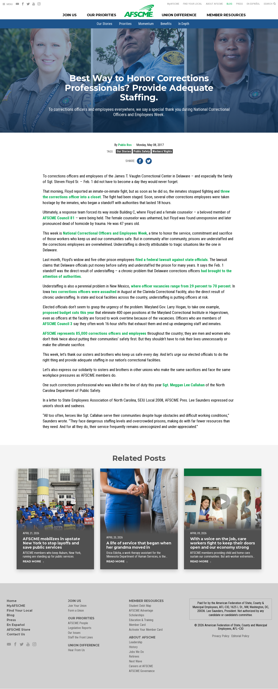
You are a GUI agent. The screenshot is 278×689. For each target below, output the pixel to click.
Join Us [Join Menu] (70, 15)
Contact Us (16, 634)
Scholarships (136, 615)
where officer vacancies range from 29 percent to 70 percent (181, 286)
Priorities (125, 24)
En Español (250, 3)
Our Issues (74, 633)
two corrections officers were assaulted (83, 291)
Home (12, 601)
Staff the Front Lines (80, 637)
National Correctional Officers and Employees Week (105, 233)
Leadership (135, 642)
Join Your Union (77, 606)
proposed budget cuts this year (68, 312)
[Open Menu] (7, 4)
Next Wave (135, 661)
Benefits (166, 24)
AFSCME (171, 3)
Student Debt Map (140, 606)
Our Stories (104, 24)
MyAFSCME (16, 606)
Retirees (134, 656)
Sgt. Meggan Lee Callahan (184, 385)
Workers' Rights (162, 153)
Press (237, 3)
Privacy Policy (220, 636)
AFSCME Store (18, 629)
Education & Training (141, 620)
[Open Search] (269, 4)
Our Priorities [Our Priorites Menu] (101, 15)
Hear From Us (76, 650)
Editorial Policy (240, 636)
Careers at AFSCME (141, 666)
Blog (227, 3)
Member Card (137, 625)
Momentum (146, 24)
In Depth (183, 24)
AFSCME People (78, 623)
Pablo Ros (125, 146)
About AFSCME (211, 3)
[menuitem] (104, 23)
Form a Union (76, 610)
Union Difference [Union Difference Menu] (179, 15)
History (133, 647)
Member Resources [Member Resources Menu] (226, 15)
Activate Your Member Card (146, 629)
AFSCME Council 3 (57, 323)
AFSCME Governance (142, 671)
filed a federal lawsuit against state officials (171, 259)
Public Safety (142, 153)
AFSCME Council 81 (59, 218)
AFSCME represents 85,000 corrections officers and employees (94, 333)
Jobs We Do (136, 652)
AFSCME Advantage (141, 610)
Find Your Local (190, 3)
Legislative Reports (79, 628)
